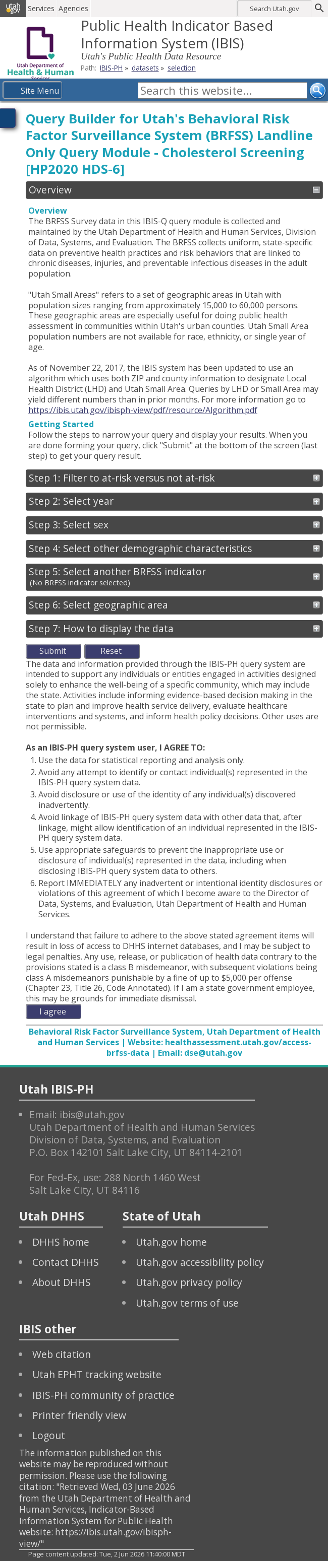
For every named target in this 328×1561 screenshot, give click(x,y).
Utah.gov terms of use (187, 1303)
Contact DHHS (65, 1262)
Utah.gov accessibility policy (200, 1262)
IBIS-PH (111, 68)
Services (42, 8)
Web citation (61, 1354)
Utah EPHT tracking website (96, 1374)
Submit (52, 650)
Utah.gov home (171, 1242)
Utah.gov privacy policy (189, 1282)
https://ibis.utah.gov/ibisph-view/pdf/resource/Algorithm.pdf (142, 410)
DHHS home (60, 1242)
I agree (52, 1011)
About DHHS (61, 1282)
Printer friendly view (79, 1415)
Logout (48, 1435)
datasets (145, 68)
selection (182, 68)
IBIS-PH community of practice (103, 1395)
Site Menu (40, 90)
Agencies (74, 8)
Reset (111, 650)
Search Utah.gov (274, 8)
